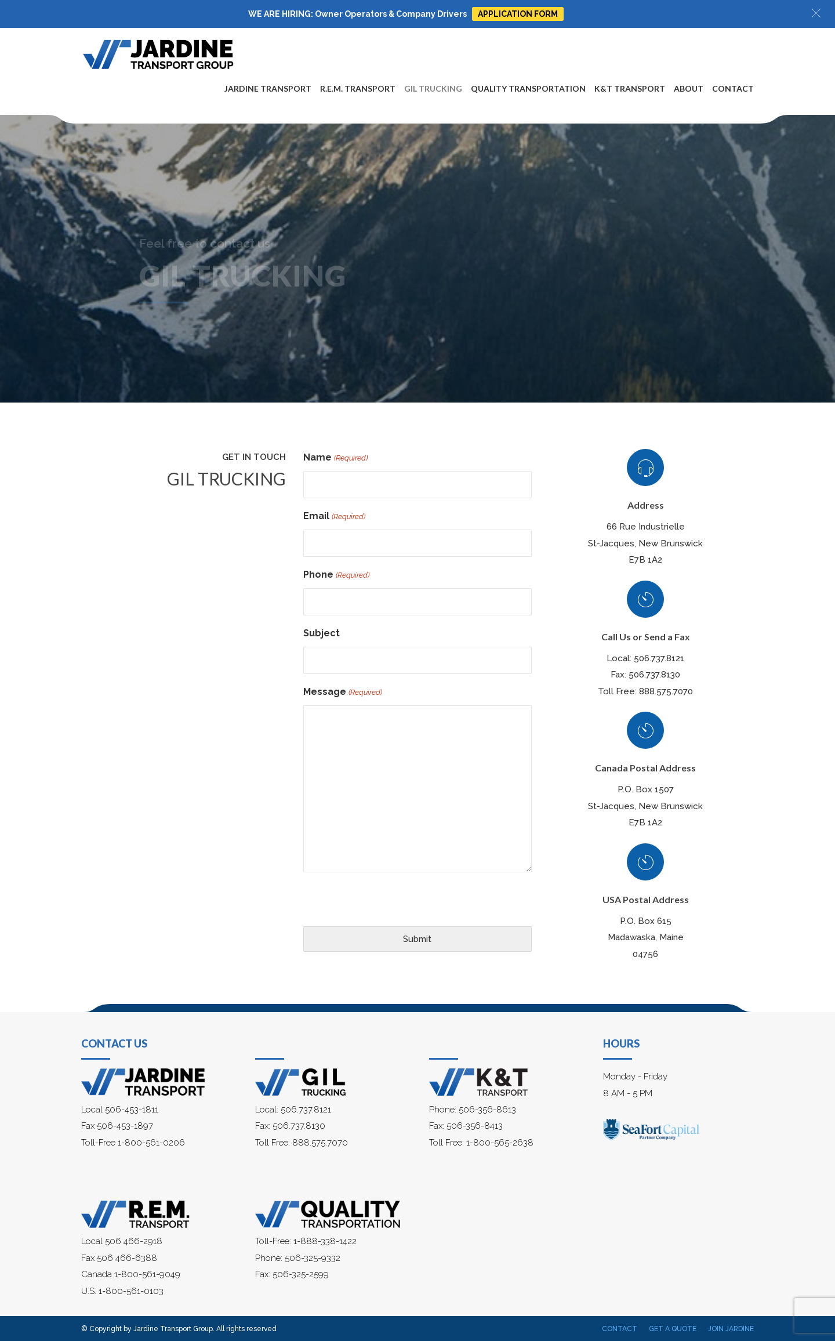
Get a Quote (672, 1329)
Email (334, 517)
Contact (733, 88)
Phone (336, 575)
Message (342, 693)
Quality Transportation (528, 88)
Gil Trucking (433, 88)
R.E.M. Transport (357, 88)
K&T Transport (629, 88)
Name (335, 458)
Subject (321, 633)
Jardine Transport (267, 88)
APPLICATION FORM (518, 14)
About (688, 88)
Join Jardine (731, 1329)
